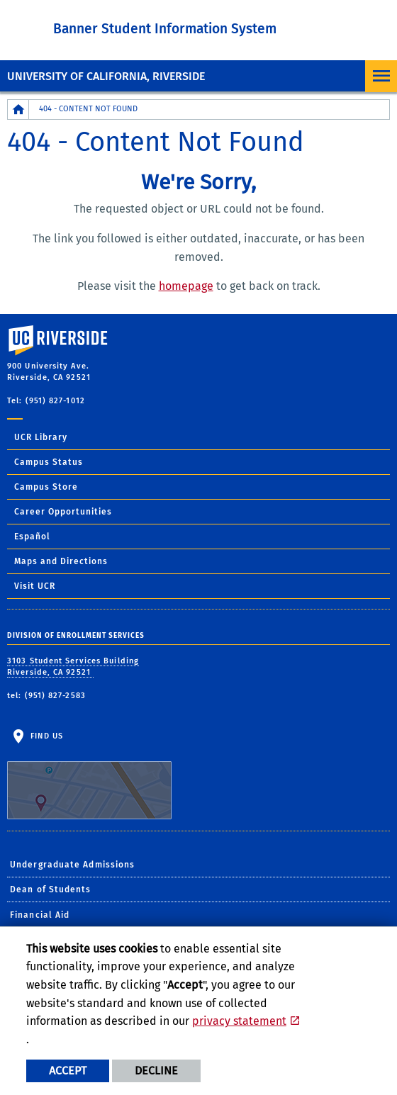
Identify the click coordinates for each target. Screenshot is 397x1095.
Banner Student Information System (164, 29)
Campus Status (48, 462)
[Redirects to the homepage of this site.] (18, 109)
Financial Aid (39, 915)
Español (32, 536)
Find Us (89, 775)
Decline (156, 1070)
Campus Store (46, 487)
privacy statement (239, 1021)
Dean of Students (50, 889)
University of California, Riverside (106, 76)
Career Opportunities (63, 512)
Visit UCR (34, 586)
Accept (67, 1070)
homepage (186, 286)
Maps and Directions (61, 561)
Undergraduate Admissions (72, 865)
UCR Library (40, 437)
